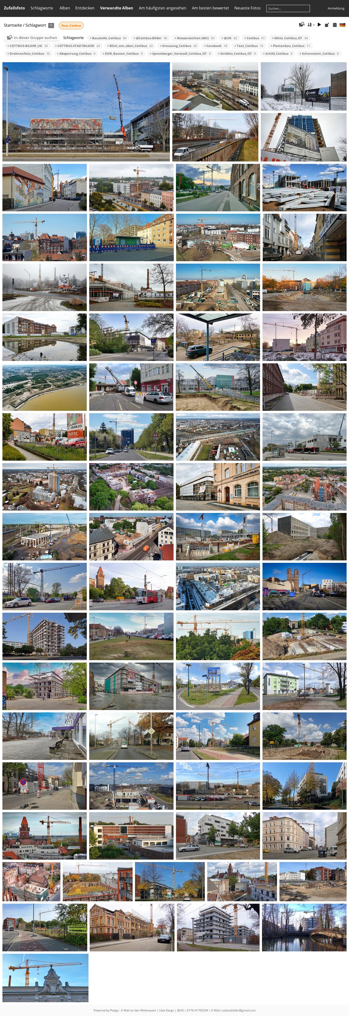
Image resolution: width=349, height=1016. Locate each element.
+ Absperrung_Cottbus (76, 53)
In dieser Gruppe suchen (35, 37)
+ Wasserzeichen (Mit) (194, 38)
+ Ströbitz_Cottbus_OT (237, 53)
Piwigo (114, 1010)
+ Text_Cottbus (248, 46)
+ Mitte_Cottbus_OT (290, 38)
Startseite (13, 25)
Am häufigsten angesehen (162, 8)
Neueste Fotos (247, 8)
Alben (65, 8)
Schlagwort (35, 25)
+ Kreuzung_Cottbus (178, 46)
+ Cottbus (254, 38)
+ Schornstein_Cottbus (319, 53)
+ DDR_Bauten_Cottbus (123, 53)
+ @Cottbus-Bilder (150, 38)
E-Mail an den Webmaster (138, 1010)
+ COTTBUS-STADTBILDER (77, 46)
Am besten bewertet (210, 8)
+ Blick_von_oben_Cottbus (130, 46)
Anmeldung (336, 8)
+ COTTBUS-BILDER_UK (27, 46)
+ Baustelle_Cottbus (108, 38)
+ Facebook (215, 46)
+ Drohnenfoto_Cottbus (28, 53)
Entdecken (85, 8)
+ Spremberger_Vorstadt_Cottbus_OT (180, 53)
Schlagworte (42, 8)
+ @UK (229, 38)
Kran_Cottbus (71, 25)
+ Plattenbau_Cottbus (290, 46)
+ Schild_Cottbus (277, 53)
